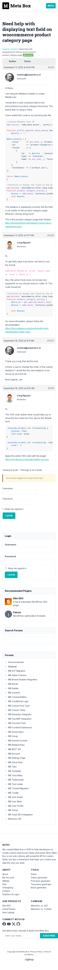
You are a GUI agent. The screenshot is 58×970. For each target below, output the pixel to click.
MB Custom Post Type (17, 705)
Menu (51, 5)
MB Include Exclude (16, 740)
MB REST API (13, 749)
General (14, 49)
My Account (8, 877)
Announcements (14, 662)
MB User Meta (13, 801)
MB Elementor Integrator (18, 714)
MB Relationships (15, 745)
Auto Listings (8, 912)
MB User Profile (14, 806)
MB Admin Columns (16, 675)
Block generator (39, 887)
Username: (8, 488)
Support (5, 49)
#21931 (51, 388)
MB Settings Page (15, 758)
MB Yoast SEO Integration (19, 814)
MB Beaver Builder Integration (21, 679)
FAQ (4, 884)
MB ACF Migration (15, 671)
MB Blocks (11, 684)
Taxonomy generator (41, 884)
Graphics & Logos (10, 894)
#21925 (50, 235)
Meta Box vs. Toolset (41, 909)
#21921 (51, 67)
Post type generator (40, 881)
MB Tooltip (12, 793)
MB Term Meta (13, 775)
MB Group (11, 736)
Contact (6, 891)
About (5, 874)
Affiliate (5, 881)
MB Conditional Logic (17, 701)
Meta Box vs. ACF (39, 905)
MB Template (13, 771)
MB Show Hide (13, 762)
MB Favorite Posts (15, 723)
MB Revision (12, 753)
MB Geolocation (14, 732)
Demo (34, 874)
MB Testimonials (14, 779)
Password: (8, 498)
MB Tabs (11, 766)
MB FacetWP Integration (18, 719)
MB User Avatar (14, 797)
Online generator (39, 877)
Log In (9, 515)
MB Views (11, 810)
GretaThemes (8, 909)
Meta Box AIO (13, 819)
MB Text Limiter (14, 784)
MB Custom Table (15, 710)
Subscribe (49, 935)
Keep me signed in (14, 509)
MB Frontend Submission (18, 727)
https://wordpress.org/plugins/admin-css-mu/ (27, 459)
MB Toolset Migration (17, 788)
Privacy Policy (36, 952)
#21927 (50, 340)
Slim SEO (6, 905)
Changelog (7, 887)
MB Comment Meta (15, 697)
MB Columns (12, 692)
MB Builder (12, 688)
